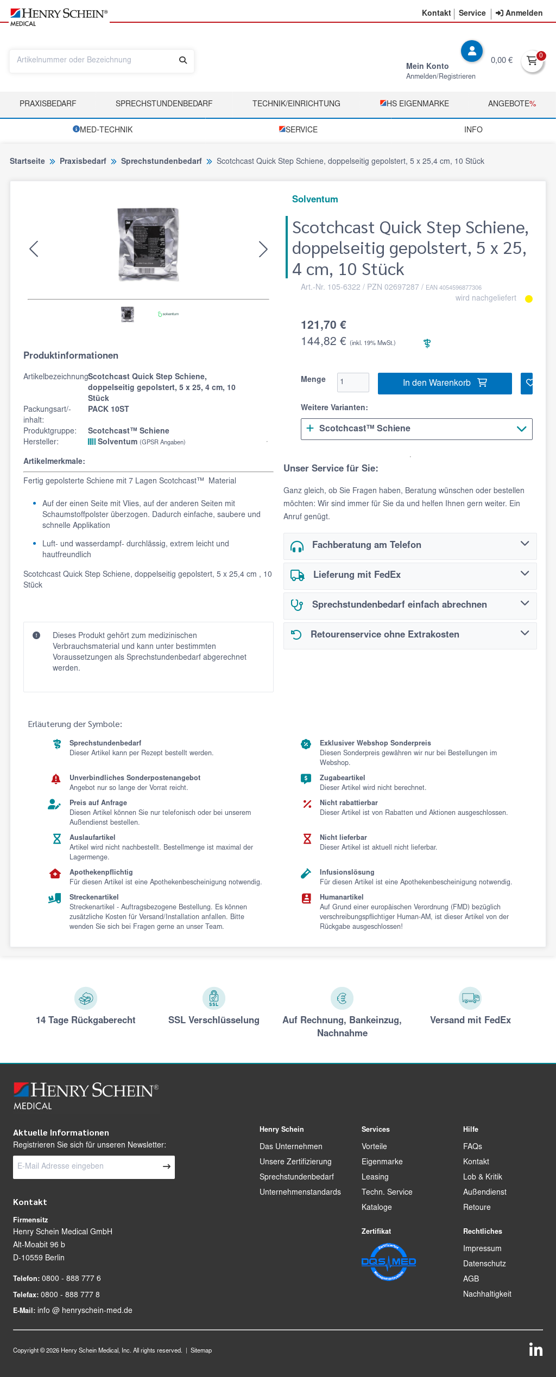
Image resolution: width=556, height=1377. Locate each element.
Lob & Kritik (482, 1178)
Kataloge (377, 1208)
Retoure (477, 1208)
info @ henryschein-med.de (84, 1311)
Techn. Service (387, 1193)
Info (473, 131)
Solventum (137, 442)
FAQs (472, 1147)
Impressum (482, 1249)
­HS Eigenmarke (414, 104)
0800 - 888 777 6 (71, 1279)
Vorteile (374, 1147)
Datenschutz (484, 1264)
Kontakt (476, 1162)
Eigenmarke (382, 1162)
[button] (436, 14)
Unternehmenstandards (300, 1193)
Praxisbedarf (48, 105)
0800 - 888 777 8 (70, 1295)
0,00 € (502, 61)
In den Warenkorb (445, 383)
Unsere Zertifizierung (296, 1162)
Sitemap (201, 1351)
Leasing (375, 1178)
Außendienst (485, 1193)
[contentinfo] (519, 14)
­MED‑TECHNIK (102, 130)
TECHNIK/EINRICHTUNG (296, 105)
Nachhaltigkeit (487, 1295)
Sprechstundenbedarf (164, 105)
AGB (471, 1280)
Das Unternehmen (291, 1147)
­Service (298, 130)
